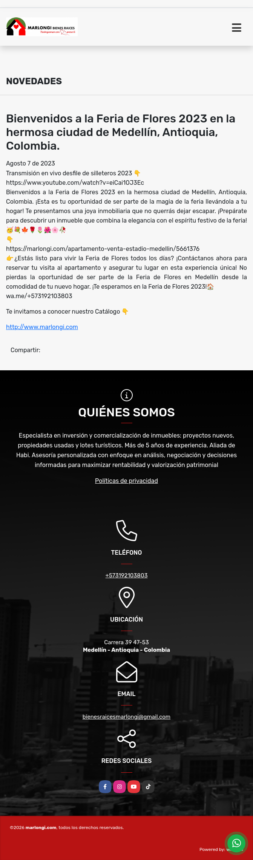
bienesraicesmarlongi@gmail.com (126, 716)
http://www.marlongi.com (42, 327)
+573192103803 (127, 575)
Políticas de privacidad (126, 480)
